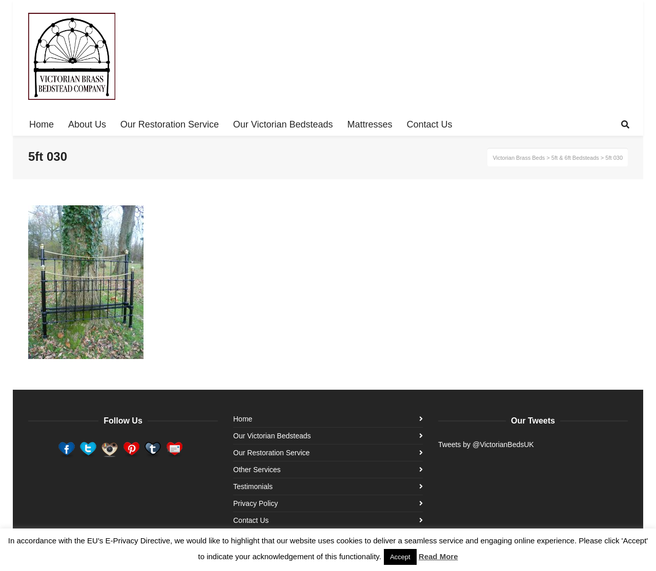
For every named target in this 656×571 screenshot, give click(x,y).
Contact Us (251, 520)
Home (242, 419)
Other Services (257, 470)
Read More (438, 556)
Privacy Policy (255, 503)
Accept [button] (400, 557)
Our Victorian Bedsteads (272, 436)
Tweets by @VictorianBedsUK (486, 444)
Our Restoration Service (271, 453)
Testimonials (253, 486)
